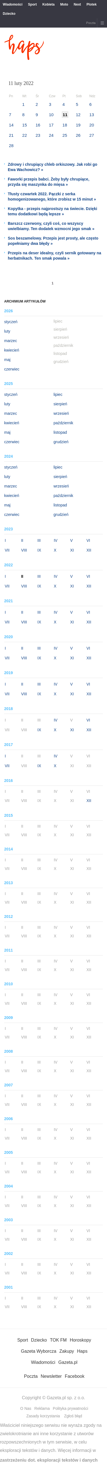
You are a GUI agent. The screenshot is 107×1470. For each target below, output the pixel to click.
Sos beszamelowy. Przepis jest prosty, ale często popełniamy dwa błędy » (53, 241)
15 (24, 125)
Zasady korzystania (43, 1416)
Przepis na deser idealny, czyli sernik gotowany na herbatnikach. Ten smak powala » (54, 255)
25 (64, 135)
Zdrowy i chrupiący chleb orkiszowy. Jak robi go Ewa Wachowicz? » (52, 167)
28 (11, 145)
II (22, 540)
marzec (10, 340)
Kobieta (48, 4)
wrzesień (61, 413)
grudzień (61, 442)
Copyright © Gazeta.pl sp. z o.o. (53, 1397)
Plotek (92, 4)
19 (78, 125)
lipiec (58, 394)
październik (63, 423)
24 (51, 135)
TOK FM (58, 1340)
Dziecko (9, 14)
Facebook (74, 1376)
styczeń (10, 322)
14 (11, 125)
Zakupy (66, 1351)
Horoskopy (80, 1340)
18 (64, 125)
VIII (24, 550)
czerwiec (11, 369)
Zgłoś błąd (73, 1416)
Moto (64, 4)
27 (91, 135)
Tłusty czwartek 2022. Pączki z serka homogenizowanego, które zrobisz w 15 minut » (52, 196)
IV (55, 540)
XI (72, 550)
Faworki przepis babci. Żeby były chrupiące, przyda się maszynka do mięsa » (48, 182)
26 (78, 135)
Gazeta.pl (67, 1362)
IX (39, 550)
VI (88, 540)
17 (51, 125)
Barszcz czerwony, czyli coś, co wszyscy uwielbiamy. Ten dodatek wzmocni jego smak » (51, 226)
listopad (60, 432)
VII (7, 550)
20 (91, 125)
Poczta (91, 23)
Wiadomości (13, 4)
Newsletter (51, 1376)
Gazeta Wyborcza (38, 1351)
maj (7, 359)
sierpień (60, 404)
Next (77, 4)
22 (24, 135)
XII (88, 550)
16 (38, 125)
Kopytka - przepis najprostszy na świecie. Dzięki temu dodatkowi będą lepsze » (52, 211)
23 (38, 135)
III (39, 540)
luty (7, 331)
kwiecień (11, 350)
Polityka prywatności (70, 1408)
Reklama (42, 1408)
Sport (32, 4)
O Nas (25, 1408)
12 (78, 114)
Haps (82, 1351)
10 (51, 114)
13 (91, 114)
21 (11, 135)
